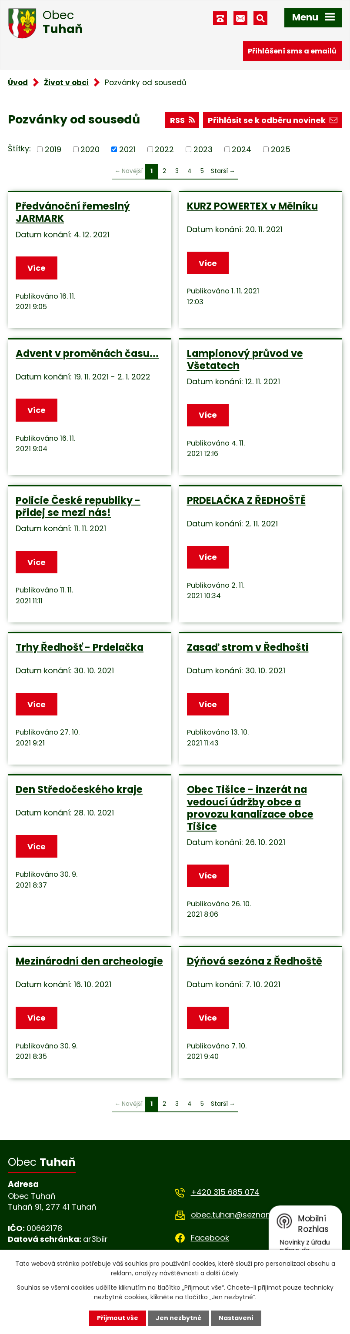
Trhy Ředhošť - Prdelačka (79, 647)
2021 (127, 149)
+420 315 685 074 (225, 1192)
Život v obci (66, 82)
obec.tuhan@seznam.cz (237, 1214)
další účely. (223, 1273)
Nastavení (236, 1318)
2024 (241, 149)
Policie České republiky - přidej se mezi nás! (78, 506)
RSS (182, 120)
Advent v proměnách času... (87, 353)
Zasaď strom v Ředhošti (248, 647)
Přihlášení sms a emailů (292, 51)
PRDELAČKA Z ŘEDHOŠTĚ (246, 500)
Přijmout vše (117, 1318)
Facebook (210, 1237)
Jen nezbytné (178, 1318)
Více (36, 268)
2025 (280, 149)
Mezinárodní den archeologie (89, 961)
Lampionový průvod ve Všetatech (245, 359)
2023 (203, 149)
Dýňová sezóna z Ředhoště (254, 961)
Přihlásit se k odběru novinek (272, 120)
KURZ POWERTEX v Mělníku (252, 206)
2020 (90, 149)
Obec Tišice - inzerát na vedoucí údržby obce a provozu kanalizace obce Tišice (250, 807)
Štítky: (19, 148)
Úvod (18, 82)
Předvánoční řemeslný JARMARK (73, 212)
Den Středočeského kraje (79, 789)
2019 (53, 149)
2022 (164, 149)
